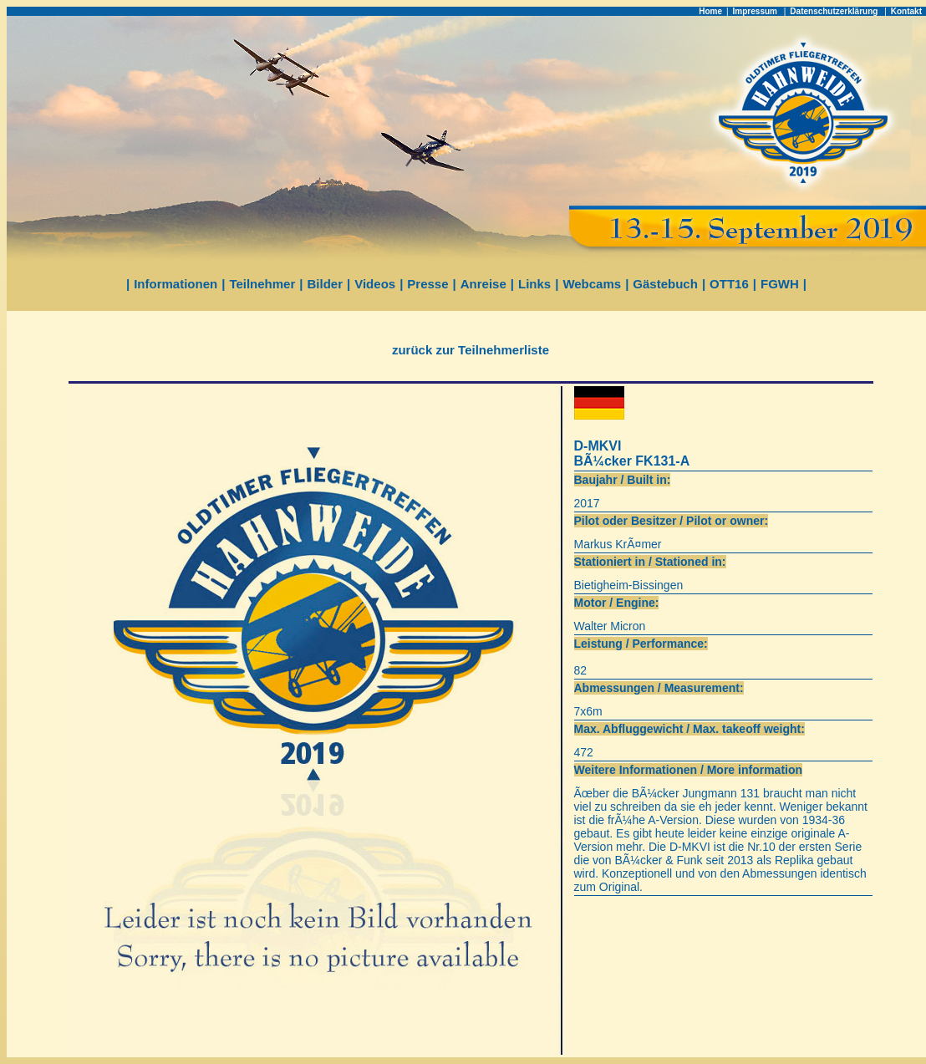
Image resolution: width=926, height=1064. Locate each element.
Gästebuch (665, 284)
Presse (427, 284)
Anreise (483, 284)
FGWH (780, 284)
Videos (374, 284)
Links (534, 284)
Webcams (591, 284)
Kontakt (906, 11)
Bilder (325, 284)
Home (710, 11)
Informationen (175, 284)
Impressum (756, 11)
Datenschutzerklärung (835, 11)
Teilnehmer (262, 284)
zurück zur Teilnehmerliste (470, 350)
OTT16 (729, 284)
